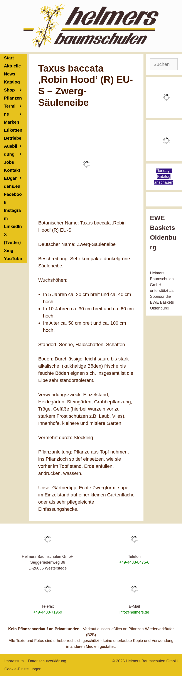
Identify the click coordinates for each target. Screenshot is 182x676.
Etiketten (13, 130)
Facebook (13, 198)
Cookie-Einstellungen (22, 669)
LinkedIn (13, 226)
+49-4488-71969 (47, 612)
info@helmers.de (134, 612)
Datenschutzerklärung (47, 661)
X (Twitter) (12, 238)
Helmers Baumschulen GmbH (152, 661)
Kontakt (15, 171)
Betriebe (15, 139)
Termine (15, 111)
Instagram (12, 214)
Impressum (14, 661)
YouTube (13, 258)
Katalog (12, 82)
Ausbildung (15, 151)
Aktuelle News (12, 70)
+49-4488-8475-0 (134, 562)
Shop (15, 90)
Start (9, 58)
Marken (11, 122)
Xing (8, 250)
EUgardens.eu (12, 182)
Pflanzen (15, 99)
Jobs (9, 162)
